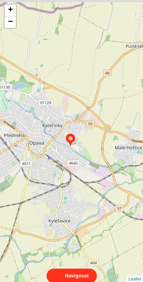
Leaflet (135, 272)
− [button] (10, 22)
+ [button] (10, 10)
